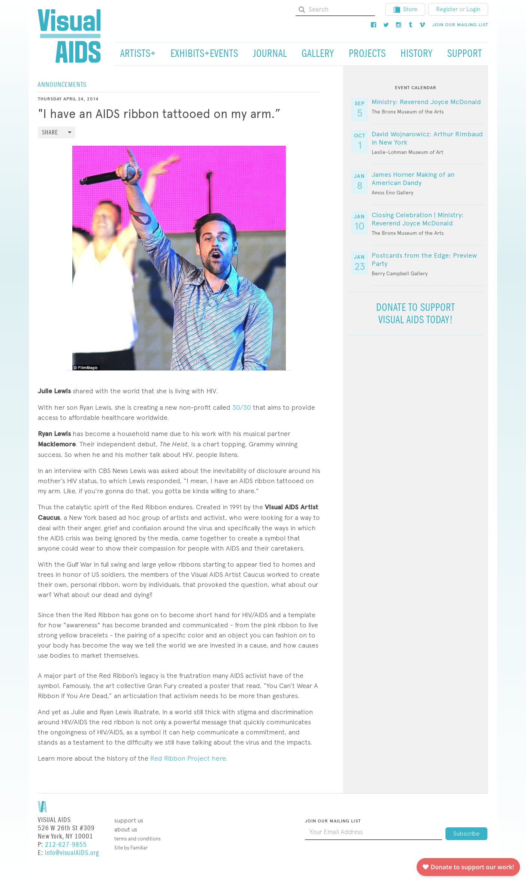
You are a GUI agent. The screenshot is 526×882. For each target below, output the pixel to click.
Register (447, 9)
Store (405, 9)
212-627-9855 (66, 844)
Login (473, 9)
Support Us (128, 820)
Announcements (62, 85)
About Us (125, 829)
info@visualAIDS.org (72, 853)
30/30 (241, 407)
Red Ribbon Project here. (188, 758)
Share (50, 132)
